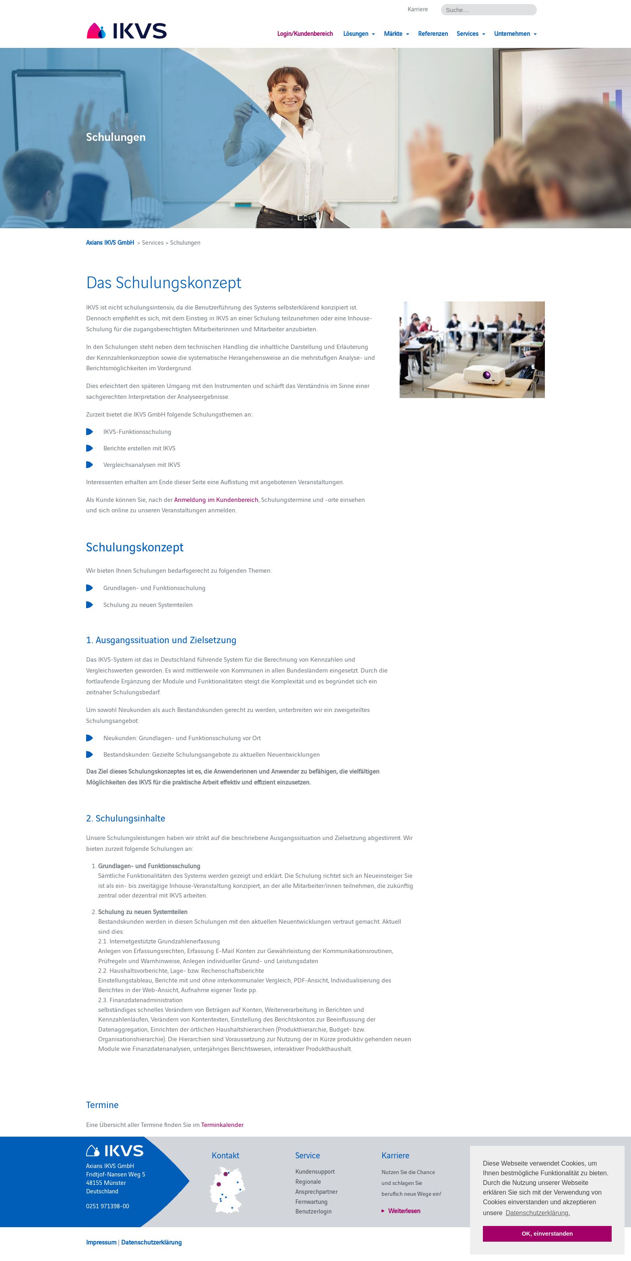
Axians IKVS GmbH (110, 242)
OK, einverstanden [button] (547, 1233)
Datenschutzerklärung (151, 1241)
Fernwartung (311, 1201)
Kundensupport (315, 1171)
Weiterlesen (404, 1210)
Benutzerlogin (313, 1211)
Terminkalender (222, 1124)
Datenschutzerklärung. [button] (538, 1212)
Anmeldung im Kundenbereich (216, 499)
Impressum (101, 1241)
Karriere (418, 8)
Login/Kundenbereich (305, 33)
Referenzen (433, 33)
